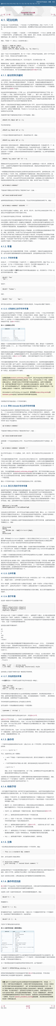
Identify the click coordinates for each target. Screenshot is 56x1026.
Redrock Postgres (42, 2)
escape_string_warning (42, 397)
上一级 (8, 14)
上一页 (3, 14)
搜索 (49, 2)
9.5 (11, 4)
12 (22, 4)
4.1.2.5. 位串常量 (8, 581)
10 (17, 4)
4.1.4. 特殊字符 (8, 797)
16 (33, 4)
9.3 (5, 4)
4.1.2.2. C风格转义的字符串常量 (14, 313)
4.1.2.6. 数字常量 (8, 604)
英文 (53, 2)
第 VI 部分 (34, 71)
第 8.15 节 (48, 822)
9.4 (8, 4)
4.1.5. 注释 (6, 852)
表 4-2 (3, 898)
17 (36, 4)
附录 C (12, 89)
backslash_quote (7, 399)
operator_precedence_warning (24, 1010)
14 (28, 4)
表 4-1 (13, 326)
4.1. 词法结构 (9, 20)
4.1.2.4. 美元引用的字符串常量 (14, 491)
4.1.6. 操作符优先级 (11, 893)
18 (39, 4)
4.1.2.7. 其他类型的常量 (11, 686)
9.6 (14, 4)
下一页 (53, 14)
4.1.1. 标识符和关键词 (12, 76)
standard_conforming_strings (19, 382)
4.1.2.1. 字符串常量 (9, 261)
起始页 (28, 1019)
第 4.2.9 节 (33, 726)
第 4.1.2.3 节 (18, 360)
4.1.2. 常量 (6, 250)
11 (20, 4)
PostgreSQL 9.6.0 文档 (28, 13)
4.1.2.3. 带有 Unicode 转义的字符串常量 (18, 410)
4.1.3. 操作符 (7, 750)
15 (30, 4)
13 (25, 4)
